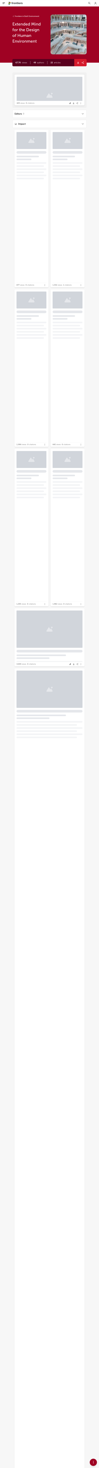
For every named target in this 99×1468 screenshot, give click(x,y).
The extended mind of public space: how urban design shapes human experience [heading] (46, 683)
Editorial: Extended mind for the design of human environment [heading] (47, 89)
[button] (39, 62)
